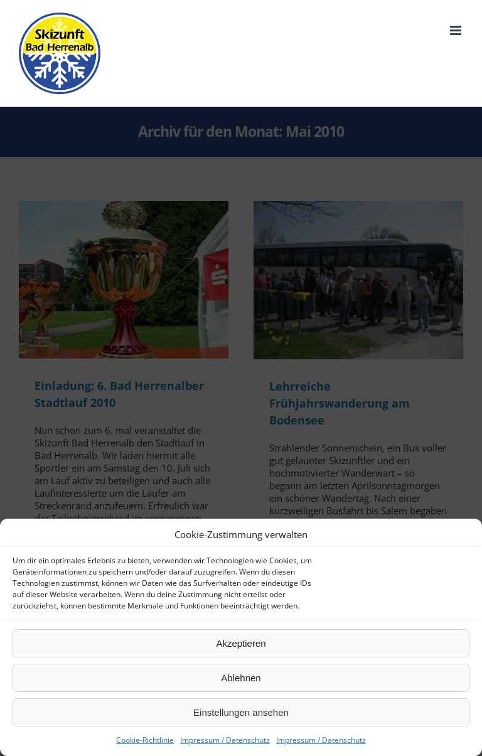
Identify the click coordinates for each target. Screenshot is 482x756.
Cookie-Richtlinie (145, 740)
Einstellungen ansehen (241, 712)
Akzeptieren (240, 643)
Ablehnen (240, 677)
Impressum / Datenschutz (225, 740)
